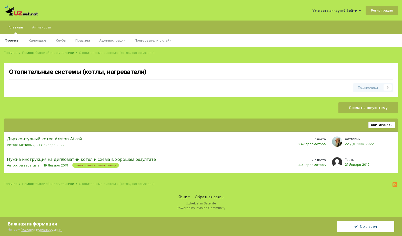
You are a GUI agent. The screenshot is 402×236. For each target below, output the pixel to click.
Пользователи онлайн (153, 40)
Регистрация (382, 10)
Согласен (365, 226)
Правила (82, 40)
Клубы (61, 40)
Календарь (38, 40)
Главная (15, 29)
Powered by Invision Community (201, 208)
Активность (41, 27)
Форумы (12, 40)
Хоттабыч (26, 145)
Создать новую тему (368, 107)
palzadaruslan (30, 165)
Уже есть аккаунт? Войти (336, 10)
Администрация (112, 40)
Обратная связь (209, 197)
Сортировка (382, 124)
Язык (184, 197)
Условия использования (41, 229)
